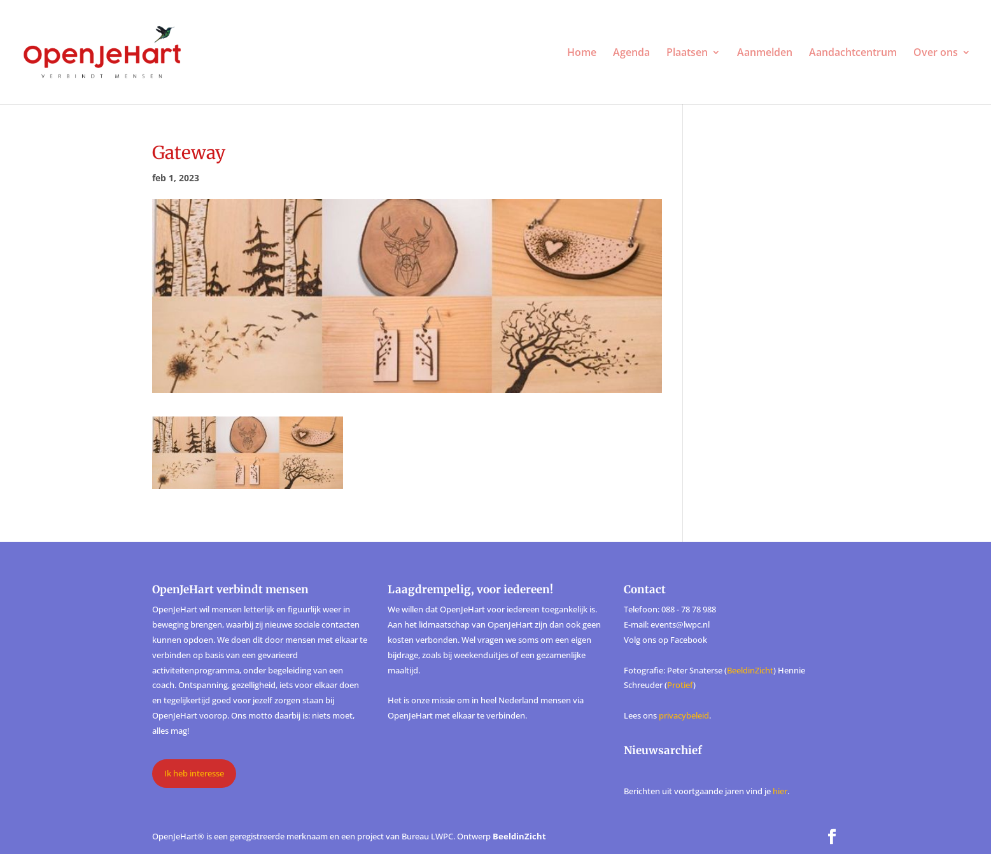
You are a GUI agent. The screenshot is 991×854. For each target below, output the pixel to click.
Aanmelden (764, 53)
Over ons (935, 53)
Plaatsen (687, 53)
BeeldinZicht (750, 670)
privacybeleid (684, 715)
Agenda (631, 53)
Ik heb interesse (194, 773)
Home (581, 53)
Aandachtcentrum (853, 53)
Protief (680, 685)
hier (780, 791)
